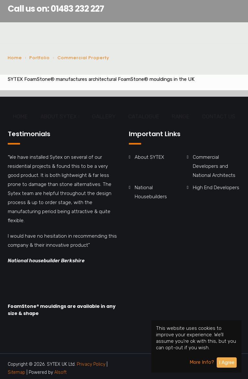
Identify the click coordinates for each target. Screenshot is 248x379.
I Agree (226, 362)
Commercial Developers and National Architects (214, 166)
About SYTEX (149, 157)
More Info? (202, 362)
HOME (20, 116)
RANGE (181, 116)
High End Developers (216, 187)
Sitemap (17, 372)
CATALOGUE (143, 116)
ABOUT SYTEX (58, 116)
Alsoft (60, 372)
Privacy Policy (91, 364)
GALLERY (104, 116)
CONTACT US (218, 116)
